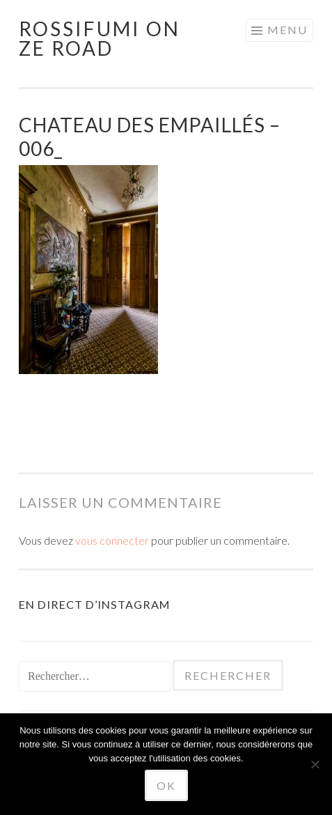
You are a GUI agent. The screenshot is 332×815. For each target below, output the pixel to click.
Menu (287, 29)
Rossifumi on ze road (99, 38)
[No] (315, 764)
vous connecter (112, 540)
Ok (166, 785)
